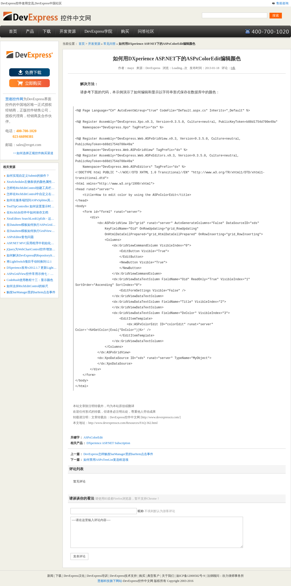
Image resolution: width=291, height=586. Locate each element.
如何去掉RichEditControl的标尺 (27, 286)
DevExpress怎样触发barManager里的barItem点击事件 (118, 454)
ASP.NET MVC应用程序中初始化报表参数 (35, 243)
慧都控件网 (14, 99)
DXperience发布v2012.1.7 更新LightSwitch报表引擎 (40, 267)
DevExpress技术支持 (123, 576)
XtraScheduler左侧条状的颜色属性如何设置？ (37, 182)
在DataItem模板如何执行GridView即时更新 (35, 231)
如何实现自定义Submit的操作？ (28, 175)
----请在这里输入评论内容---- (156, 532)
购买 (125, 31)
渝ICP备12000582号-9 (191, 576)
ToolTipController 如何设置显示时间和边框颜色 (38, 206)
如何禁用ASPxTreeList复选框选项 (105, 459)
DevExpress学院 (98, 31)
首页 (13, 31)
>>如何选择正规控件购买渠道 (33, 153)
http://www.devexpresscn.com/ (161, 417)
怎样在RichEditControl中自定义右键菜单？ (35, 194)
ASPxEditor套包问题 (20, 237)
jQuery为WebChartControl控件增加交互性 (34, 249)
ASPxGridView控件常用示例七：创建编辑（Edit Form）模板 (47, 274)
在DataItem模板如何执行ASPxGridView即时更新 (39, 225)
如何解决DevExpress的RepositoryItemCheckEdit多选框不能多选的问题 (53, 255)
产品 (30, 31)
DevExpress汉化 (74, 576)
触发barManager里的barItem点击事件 (31, 292)
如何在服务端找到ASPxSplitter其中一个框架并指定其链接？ (47, 200)
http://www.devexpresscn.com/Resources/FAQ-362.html (122, 423)
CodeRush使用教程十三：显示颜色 (30, 280)
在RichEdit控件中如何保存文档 (27, 212)
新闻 (50, 576)
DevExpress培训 (97, 576)
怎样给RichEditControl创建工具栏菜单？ (33, 188)
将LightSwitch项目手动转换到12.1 (29, 261)
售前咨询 (282, 3)
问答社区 (146, 31)
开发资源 (67, 31)
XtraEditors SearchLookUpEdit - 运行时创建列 (36, 218)
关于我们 (168, 576)
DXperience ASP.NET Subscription (108, 443)
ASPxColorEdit (93, 437)
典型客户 (153, 576)
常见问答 (109, 44)
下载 (47, 31)
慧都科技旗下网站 (110, 581)
